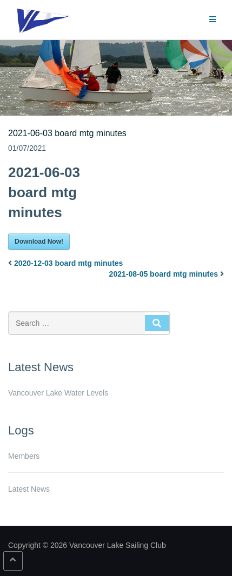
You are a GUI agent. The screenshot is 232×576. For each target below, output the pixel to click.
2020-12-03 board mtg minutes (68, 263)
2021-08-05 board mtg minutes (163, 274)
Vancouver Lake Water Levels (58, 393)
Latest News (29, 489)
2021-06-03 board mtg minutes (67, 133)
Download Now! (39, 241)
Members (23, 456)
